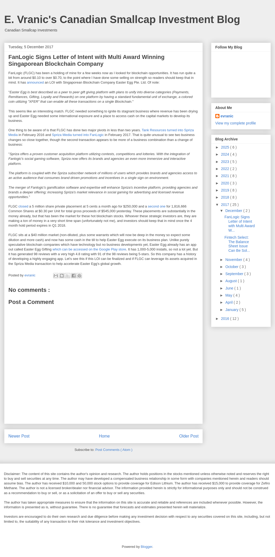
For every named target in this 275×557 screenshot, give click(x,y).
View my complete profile (235, 123)
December (234, 211)
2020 (225, 183)
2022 (225, 169)
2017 (225, 205)
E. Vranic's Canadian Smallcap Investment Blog (122, 19)
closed (23, 206)
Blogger (146, 547)
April (229, 302)
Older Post (189, 436)
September (234, 274)
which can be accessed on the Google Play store (89, 249)
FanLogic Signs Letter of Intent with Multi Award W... (239, 223)
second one (157, 206)
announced (35, 82)
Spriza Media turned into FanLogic (78, 135)
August (231, 281)
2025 (225, 147)
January (232, 310)
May (229, 295)
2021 (225, 176)
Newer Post (19, 436)
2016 (225, 318)
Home (104, 436)
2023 (225, 162)
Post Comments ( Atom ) (114, 450)
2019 (225, 190)
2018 (225, 197)
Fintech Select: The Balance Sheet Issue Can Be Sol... (237, 244)
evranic (227, 116)
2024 (225, 154)
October (232, 267)
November (234, 260)
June (229, 288)
